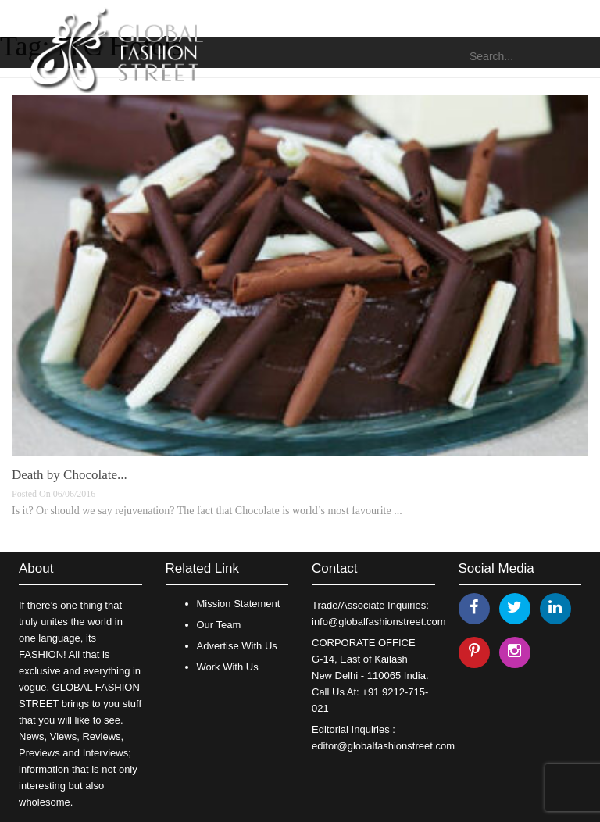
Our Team (219, 625)
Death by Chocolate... (69, 474)
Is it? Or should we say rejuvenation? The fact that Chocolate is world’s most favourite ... (207, 510)
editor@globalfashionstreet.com (383, 746)
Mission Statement (238, 603)
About (36, 568)
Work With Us (228, 667)
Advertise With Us (237, 646)
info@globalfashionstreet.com (378, 621)
